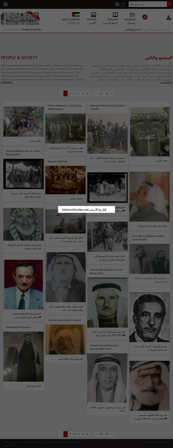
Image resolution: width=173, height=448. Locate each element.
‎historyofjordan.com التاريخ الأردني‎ (84, 209)
